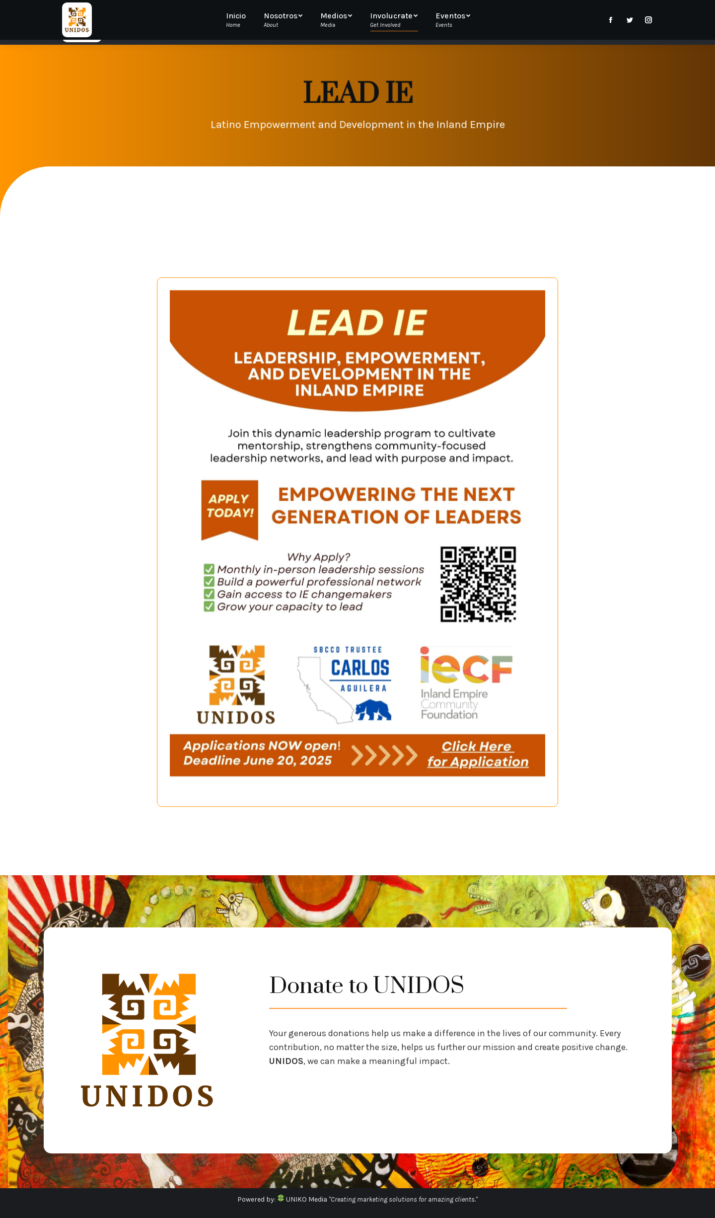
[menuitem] (241, 22)
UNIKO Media (302, 1199)
